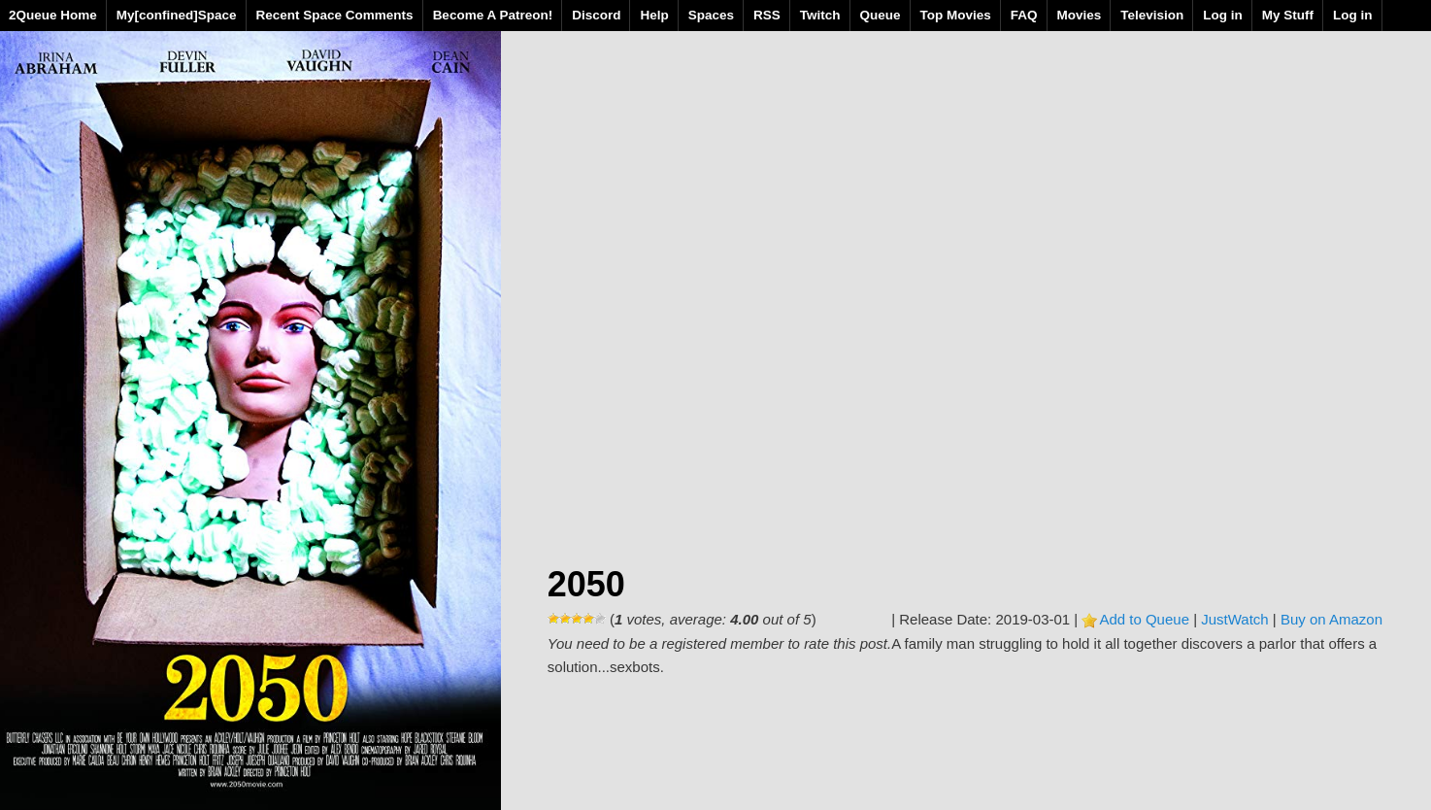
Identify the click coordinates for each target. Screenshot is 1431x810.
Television (1151, 15)
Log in (1223, 15)
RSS (767, 15)
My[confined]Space (176, 15)
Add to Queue (1144, 619)
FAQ (1024, 15)
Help (654, 15)
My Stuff (1288, 15)
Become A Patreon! (493, 15)
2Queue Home (53, 15)
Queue (880, 15)
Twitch (820, 15)
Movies (1079, 15)
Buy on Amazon (1331, 619)
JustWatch (1234, 619)
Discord (596, 15)
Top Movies (955, 15)
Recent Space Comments (335, 15)
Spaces (711, 15)
